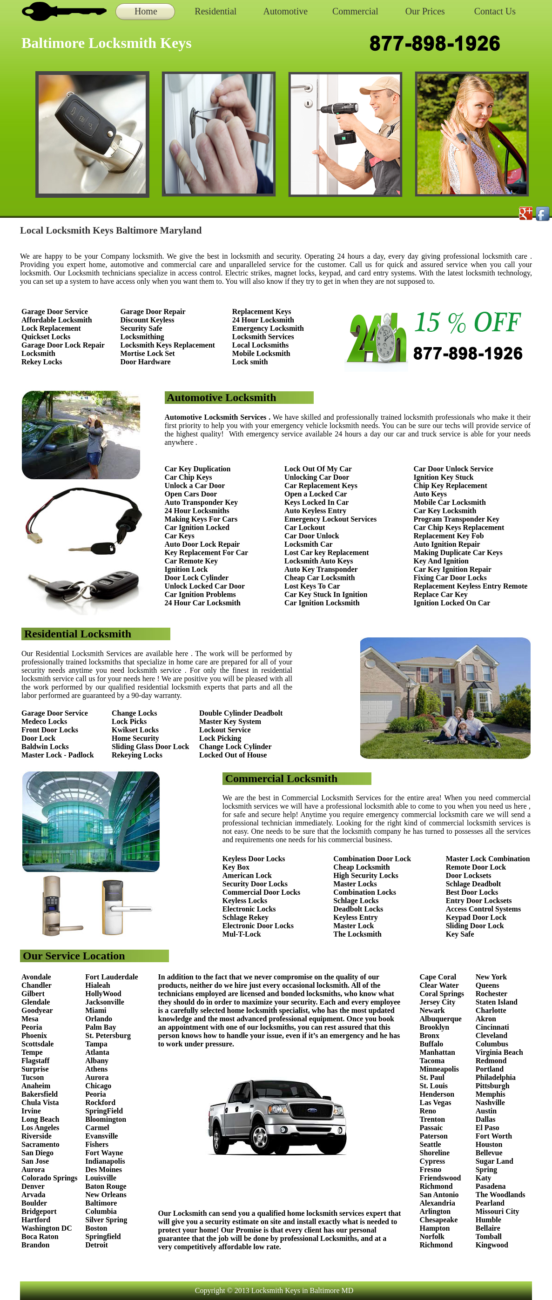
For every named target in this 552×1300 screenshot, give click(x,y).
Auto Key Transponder (321, 569)
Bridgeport (39, 1211)
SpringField (104, 1111)
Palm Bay (100, 1027)
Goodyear (37, 1010)
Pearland (490, 1203)
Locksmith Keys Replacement (167, 345)
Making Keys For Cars (201, 519)
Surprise (35, 1069)
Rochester (491, 994)
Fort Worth (494, 1136)
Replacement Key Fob (449, 536)
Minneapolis (439, 1069)
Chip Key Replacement (450, 485)
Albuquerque (441, 1019)
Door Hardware (145, 362)
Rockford (100, 1102)
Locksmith (38, 353)
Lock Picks (129, 721)
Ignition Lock (186, 569)
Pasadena (491, 1186)
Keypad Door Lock (476, 917)
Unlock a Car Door (195, 485)
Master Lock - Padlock (57, 755)
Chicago (98, 1086)
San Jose (35, 1161)
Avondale (36, 977)
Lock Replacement (51, 328)
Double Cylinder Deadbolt (241, 713)
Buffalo (432, 1044)
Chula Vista (40, 1102)
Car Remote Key (191, 561)
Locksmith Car (308, 544)
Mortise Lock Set (147, 353)
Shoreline (435, 1153)
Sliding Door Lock (475, 926)
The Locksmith (357, 934)
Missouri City (498, 1211)
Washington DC (46, 1228)
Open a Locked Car (315, 494)
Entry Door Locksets (479, 901)
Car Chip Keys (188, 477)
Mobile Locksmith (261, 353)
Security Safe (141, 328)
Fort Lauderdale (111, 977)
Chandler (36, 985)
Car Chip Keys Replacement (459, 527)
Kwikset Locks (135, 730)
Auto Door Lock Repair (202, 544)
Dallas (486, 1119)
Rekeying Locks (137, 755)
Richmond (436, 1186)
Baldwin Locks (45, 747)
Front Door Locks (49, 730)
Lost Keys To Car (312, 586)
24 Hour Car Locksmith (203, 603)
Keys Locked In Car (316, 502)
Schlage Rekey (245, 917)
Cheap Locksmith (361, 867)
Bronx (429, 1035)
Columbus (492, 1044)
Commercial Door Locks (261, 892)
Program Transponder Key (457, 519)
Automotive (285, 11)
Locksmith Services (263, 337)
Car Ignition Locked (197, 527)
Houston (489, 1144)
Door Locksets (468, 875)
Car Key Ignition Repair (452, 569)
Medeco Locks (44, 721)
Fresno (431, 1169)
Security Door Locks (255, 884)
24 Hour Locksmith (263, 320)
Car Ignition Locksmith (322, 603)
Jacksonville (104, 1002)
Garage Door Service (54, 311)
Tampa (96, 1044)
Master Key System (230, 721)
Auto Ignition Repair (447, 544)
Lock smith (250, 362)
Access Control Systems (483, 909)
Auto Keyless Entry (315, 511)
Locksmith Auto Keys (318, 561)
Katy (483, 1178)
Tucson (32, 1077)
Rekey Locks (41, 362)
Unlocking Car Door (316, 477)
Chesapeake (439, 1220)
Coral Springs (442, 994)
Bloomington (105, 1119)
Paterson (434, 1136)
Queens (487, 985)
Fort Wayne (104, 1153)
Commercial (355, 11)
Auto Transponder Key (201, 502)
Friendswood (440, 1178)
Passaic (431, 1128)
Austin (486, 1111)
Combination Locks (364, 892)
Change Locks (134, 713)
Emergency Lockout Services (330, 519)
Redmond (491, 1061)
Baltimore (101, 1203)
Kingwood (492, 1245)
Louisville (100, 1178)
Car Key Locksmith (445, 511)
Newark (432, 1010)
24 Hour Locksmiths (197, 511)
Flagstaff (35, 1061)
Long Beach (40, 1119)
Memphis (490, 1094)
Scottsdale (37, 1044)
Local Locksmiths (260, 345)
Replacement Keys (261, 311)
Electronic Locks (249, 909)
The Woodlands (500, 1195)
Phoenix (34, 1035)
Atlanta (97, 1052)
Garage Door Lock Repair (63, 345)
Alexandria (437, 1203)
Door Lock (38, 738)
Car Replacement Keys (320, 485)
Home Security (135, 738)
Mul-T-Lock (241, 934)
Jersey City (438, 1002)
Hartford (35, 1220)
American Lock (247, 875)
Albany (96, 1061)
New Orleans (105, 1195)
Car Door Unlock (311, 536)
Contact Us (495, 11)
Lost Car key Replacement (326, 552)
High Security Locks (365, 875)
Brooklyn (435, 1027)
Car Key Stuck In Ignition (325, 594)
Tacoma (432, 1061)
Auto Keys (430, 494)
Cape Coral (438, 977)
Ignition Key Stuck (444, 477)
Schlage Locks (355, 901)
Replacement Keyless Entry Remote (471, 586)
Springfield (103, 1236)
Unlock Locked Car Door (205, 586)
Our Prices (425, 11)
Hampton (435, 1228)
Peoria (31, 1027)
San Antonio (439, 1195)
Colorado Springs (49, 1178)
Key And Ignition (441, 561)
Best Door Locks (472, 892)
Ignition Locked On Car (452, 603)
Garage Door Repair (152, 311)
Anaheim (35, 1086)
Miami (95, 1010)
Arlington (435, 1211)
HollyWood (103, 994)
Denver (33, 1186)
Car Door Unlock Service (453, 469)
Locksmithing (142, 337)
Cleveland (491, 1035)
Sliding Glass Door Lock (150, 747)
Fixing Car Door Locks (450, 578)
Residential (215, 11)
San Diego (37, 1153)
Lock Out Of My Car (318, 469)
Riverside (36, 1136)
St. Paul (433, 1077)
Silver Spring (107, 1220)
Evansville (101, 1136)
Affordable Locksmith (56, 320)
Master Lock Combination (488, 859)
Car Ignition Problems (200, 594)
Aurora (33, 1169)
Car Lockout (304, 527)
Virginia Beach (499, 1052)
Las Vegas (435, 1102)
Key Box (235, 867)
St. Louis (434, 1086)
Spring (486, 1169)
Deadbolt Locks (358, 909)
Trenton (432, 1119)
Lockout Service (225, 730)
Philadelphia (496, 1077)
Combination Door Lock (372, 859)
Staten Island (497, 1002)
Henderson (437, 1094)
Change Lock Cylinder (235, 747)
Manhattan (437, 1052)
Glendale (35, 1002)
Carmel (97, 1128)
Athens (96, 1069)
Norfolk (432, 1236)
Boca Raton (40, 1236)
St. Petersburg (108, 1035)
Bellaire (488, 1228)
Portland (490, 1069)
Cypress (432, 1161)
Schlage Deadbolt (473, 884)
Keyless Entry (355, 917)
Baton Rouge (105, 1186)
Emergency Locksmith (268, 328)
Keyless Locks (244, 901)
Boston (96, 1228)
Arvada (33, 1195)
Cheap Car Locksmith (319, 578)
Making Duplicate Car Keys (458, 552)
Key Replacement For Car (207, 552)
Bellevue (489, 1153)
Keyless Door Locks (253, 859)
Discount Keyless (147, 320)
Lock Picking (220, 738)
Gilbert (34, 994)
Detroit (96, 1245)
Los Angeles (40, 1128)
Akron (486, 1019)
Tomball (489, 1236)
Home (146, 11)
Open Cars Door (191, 494)
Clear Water (439, 985)
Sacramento (40, 1144)
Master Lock (353, 926)
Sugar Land (494, 1161)
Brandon (35, 1245)
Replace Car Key (441, 594)
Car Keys (180, 536)
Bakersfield (39, 1094)
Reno (428, 1111)
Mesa (29, 1019)
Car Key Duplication (198, 469)
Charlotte (491, 1010)
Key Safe (460, 934)
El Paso (487, 1128)
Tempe (32, 1052)
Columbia (101, 1211)
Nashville (490, 1102)
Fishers (96, 1144)
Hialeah (97, 985)
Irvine (31, 1111)
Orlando (98, 1019)
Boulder (34, 1203)
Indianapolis (105, 1161)
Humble (488, 1220)
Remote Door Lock (476, 867)
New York (492, 977)
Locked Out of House (233, 755)
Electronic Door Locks (258, 926)
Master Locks (355, 884)
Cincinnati (492, 1027)
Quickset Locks (45, 337)
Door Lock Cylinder (197, 578)
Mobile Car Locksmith (450, 502)
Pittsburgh (493, 1086)
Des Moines (103, 1169)
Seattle (430, 1144)
